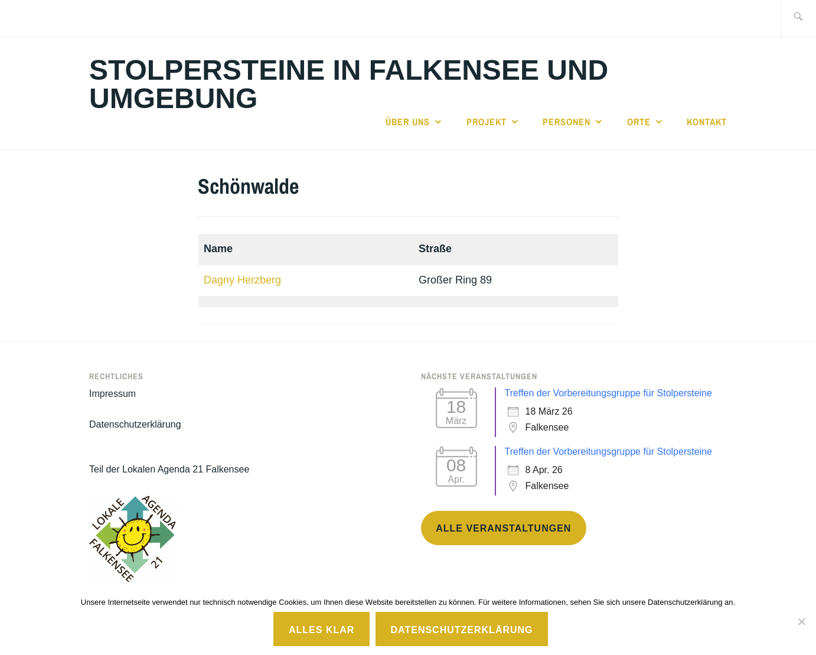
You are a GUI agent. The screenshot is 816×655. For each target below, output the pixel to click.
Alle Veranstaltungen (503, 528)
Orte (639, 121)
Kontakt (707, 121)
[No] (801, 621)
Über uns (408, 121)
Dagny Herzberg (242, 280)
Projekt (486, 121)
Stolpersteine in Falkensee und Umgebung (348, 84)
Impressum (112, 394)
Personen (566, 121)
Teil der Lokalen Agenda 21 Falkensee (169, 469)
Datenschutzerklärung (135, 424)
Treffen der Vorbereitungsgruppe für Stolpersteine (608, 393)
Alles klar (321, 630)
